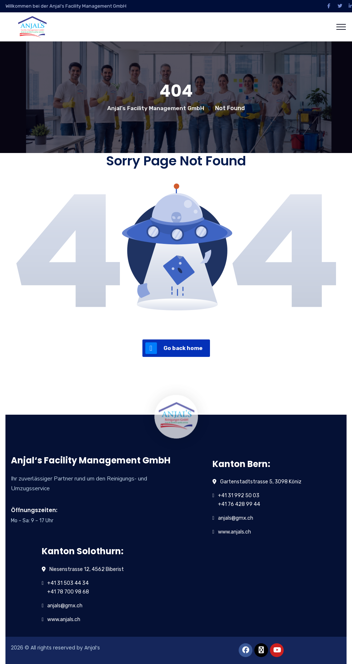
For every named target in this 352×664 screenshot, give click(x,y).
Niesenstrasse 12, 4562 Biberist (86, 569)
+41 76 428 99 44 (239, 504)
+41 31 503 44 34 (68, 583)
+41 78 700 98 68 (68, 592)
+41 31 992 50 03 (238, 495)
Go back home (174, 348)
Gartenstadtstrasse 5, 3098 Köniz (261, 482)
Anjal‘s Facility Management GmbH (155, 108)
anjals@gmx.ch (235, 518)
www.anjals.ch (234, 532)
